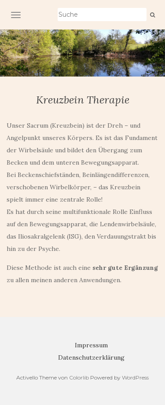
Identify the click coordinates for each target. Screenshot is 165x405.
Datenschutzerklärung (91, 357)
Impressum (91, 345)
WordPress (135, 377)
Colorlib (79, 377)
